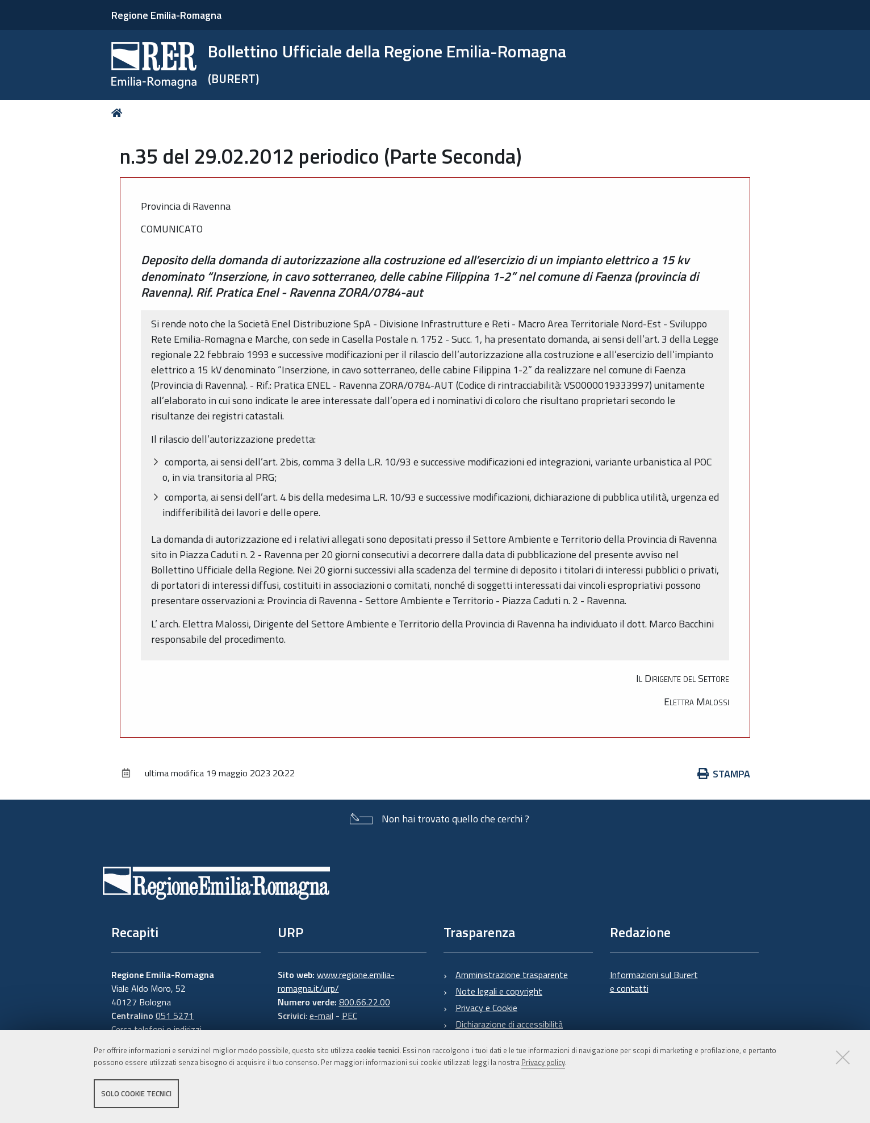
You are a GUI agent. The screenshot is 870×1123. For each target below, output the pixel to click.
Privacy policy (543, 1062)
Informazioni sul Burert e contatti (654, 981)
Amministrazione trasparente (511, 974)
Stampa (724, 773)
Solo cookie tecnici (136, 1093)
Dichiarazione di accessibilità (509, 1024)
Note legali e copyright (498, 991)
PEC (349, 1015)
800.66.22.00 (364, 1002)
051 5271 (175, 1015)
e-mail (321, 1015)
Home (119, 113)
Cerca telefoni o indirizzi (156, 1029)
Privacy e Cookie (486, 1007)
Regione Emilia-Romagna (166, 15)
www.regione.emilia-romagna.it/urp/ (336, 981)
